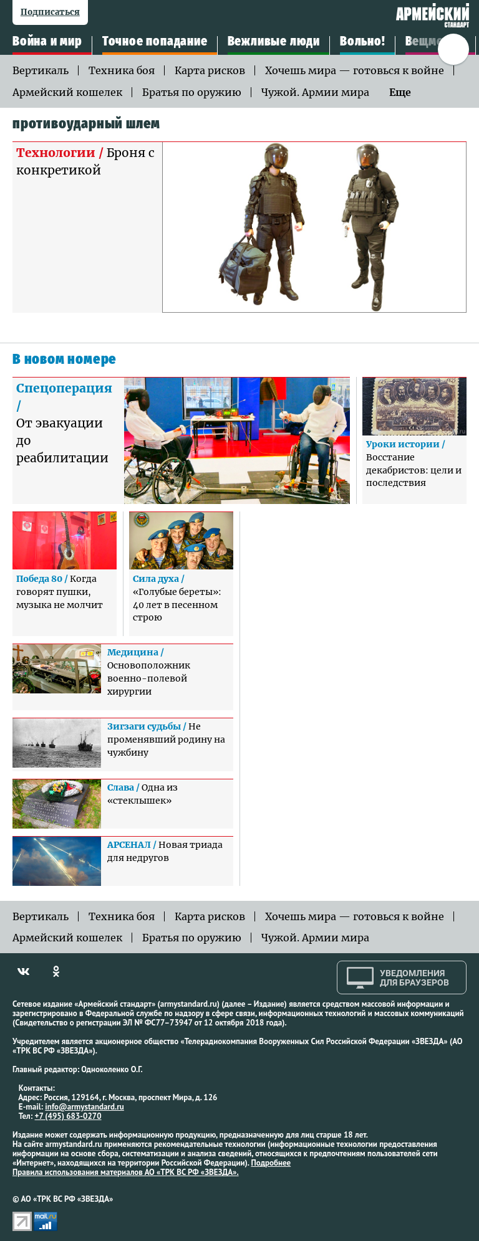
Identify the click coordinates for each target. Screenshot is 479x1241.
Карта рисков (210, 70)
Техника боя (122, 70)
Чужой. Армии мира (315, 92)
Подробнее (271, 1163)
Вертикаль (40, 70)
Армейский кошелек (67, 92)
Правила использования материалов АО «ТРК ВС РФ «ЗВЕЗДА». (125, 1172)
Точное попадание (155, 41)
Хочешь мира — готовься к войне (354, 70)
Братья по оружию (191, 92)
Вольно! (362, 41)
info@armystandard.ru (84, 1106)
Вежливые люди (274, 41)
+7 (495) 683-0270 (68, 1116)
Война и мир (47, 41)
